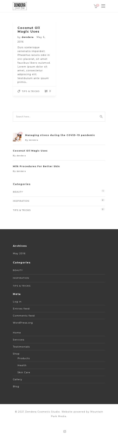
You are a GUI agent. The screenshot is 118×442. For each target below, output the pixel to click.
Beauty (18, 191)
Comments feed (24, 315)
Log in (17, 301)
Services (18, 339)
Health (22, 365)
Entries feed (21, 308)
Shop (16, 353)
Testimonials (21, 346)
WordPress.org (23, 322)
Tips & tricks (31, 91)
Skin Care (24, 372)
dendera (28, 37)
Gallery (17, 379)
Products (24, 358)
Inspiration (21, 201)
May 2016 (19, 253)
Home (17, 332)
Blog (16, 386)
